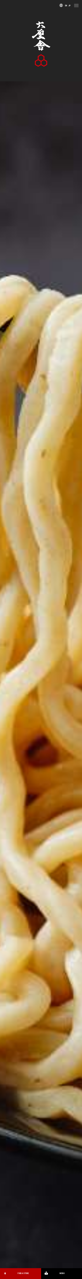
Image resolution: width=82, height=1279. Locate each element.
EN (63, 5)
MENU (53, 1273)
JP (68, 5)
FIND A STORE (16, 1273)
